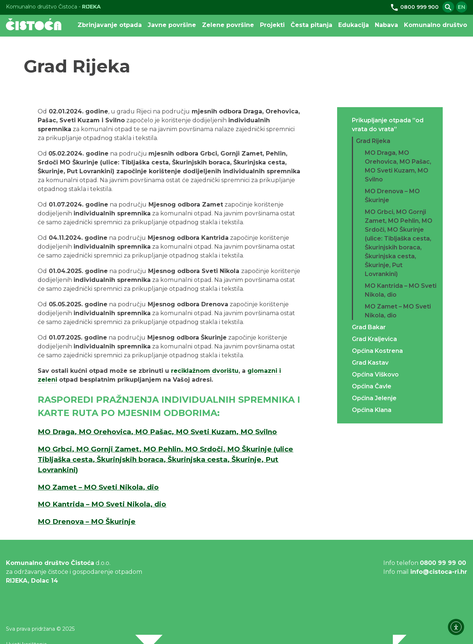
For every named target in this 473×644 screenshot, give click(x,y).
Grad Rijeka (373, 140)
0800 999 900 (414, 7)
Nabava (386, 24)
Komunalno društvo (435, 24)
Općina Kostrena (377, 350)
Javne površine (172, 24)
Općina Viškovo (375, 374)
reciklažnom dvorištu (205, 370)
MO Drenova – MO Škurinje (87, 521)
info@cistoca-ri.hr (438, 571)
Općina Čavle (371, 386)
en (461, 7)
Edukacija (353, 24)
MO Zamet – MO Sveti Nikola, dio (98, 487)
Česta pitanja (311, 24)
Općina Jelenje (374, 398)
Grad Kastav (370, 362)
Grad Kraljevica (374, 339)
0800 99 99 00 (443, 562)
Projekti (272, 24)
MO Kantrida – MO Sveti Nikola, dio (102, 504)
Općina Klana (371, 409)
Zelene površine (228, 24)
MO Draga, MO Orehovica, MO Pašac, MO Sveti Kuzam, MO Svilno (157, 431)
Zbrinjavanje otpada (110, 24)
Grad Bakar (369, 327)
